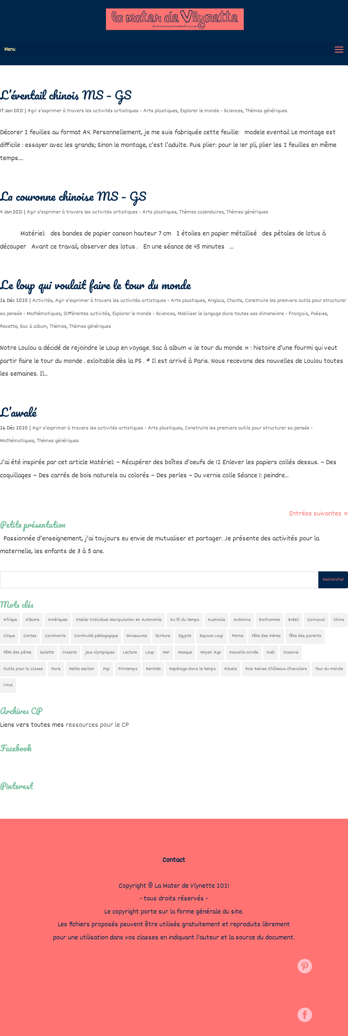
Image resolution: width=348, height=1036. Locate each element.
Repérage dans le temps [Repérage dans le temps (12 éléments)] (192, 669)
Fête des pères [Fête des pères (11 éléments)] (17, 652)
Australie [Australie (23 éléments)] (216, 619)
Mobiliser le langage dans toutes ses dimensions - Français (243, 314)
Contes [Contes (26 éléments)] (29, 636)
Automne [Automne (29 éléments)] (242, 619)
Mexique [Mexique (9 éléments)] (185, 652)
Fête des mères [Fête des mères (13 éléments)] (266, 636)
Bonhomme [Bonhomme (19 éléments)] (269, 619)
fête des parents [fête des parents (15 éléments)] (305, 636)
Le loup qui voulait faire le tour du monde (95, 284)
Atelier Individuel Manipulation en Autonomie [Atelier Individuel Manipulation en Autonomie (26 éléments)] (118, 619)
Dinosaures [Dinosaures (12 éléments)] (136, 636)
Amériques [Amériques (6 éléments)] (57, 619)
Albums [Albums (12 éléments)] (32, 619)
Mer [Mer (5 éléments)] (166, 652)
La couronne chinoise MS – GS (73, 196)
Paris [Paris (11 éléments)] (56, 669)
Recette (8, 326)
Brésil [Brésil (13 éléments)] (293, 619)
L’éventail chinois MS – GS (65, 95)
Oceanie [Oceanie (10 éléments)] (290, 652)
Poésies (319, 314)
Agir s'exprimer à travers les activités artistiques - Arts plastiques (103, 111)
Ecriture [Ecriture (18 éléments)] (163, 636)
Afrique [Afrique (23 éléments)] (10, 619)
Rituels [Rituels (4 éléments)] (230, 669)
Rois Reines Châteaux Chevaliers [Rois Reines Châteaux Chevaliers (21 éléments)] (276, 669)
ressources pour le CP (97, 725)
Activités (42, 300)
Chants (234, 300)
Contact (173, 860)
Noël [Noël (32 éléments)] (271, 652)
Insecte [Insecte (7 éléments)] (69, 652)
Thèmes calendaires (201, 212)
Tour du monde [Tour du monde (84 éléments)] (329, 669)
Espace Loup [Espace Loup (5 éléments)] (211, 636)
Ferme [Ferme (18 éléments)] (237, 636)
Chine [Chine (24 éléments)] (339, 619)
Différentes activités (87, 314)
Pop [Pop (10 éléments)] (106, 669)
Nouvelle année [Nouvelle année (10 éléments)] (243, 652)
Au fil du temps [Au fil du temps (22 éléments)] (184, 619)
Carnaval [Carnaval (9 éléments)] (316, 619)
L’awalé (18, 412)
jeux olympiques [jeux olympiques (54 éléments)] (99, 652)
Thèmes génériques (266, 111)
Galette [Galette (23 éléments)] (47, 652)
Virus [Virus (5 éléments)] (8, 685)
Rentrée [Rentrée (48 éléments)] (153, 669)
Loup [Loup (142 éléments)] (149, 652)
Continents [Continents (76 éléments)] (55, 636)
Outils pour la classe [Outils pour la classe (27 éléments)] (23, 669)
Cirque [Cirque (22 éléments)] (9, 636)
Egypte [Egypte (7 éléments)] (184, 636)
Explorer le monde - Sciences (211, 111)
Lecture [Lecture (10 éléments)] (130, 652)
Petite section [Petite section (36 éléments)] (82, 669)
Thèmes (58, 326)
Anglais (216, 300)
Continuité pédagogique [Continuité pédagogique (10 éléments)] (96, 636)
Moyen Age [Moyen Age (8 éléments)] (210, 652)
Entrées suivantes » (318, 514)
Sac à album (33, 326)
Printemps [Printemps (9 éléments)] (127, 669)
